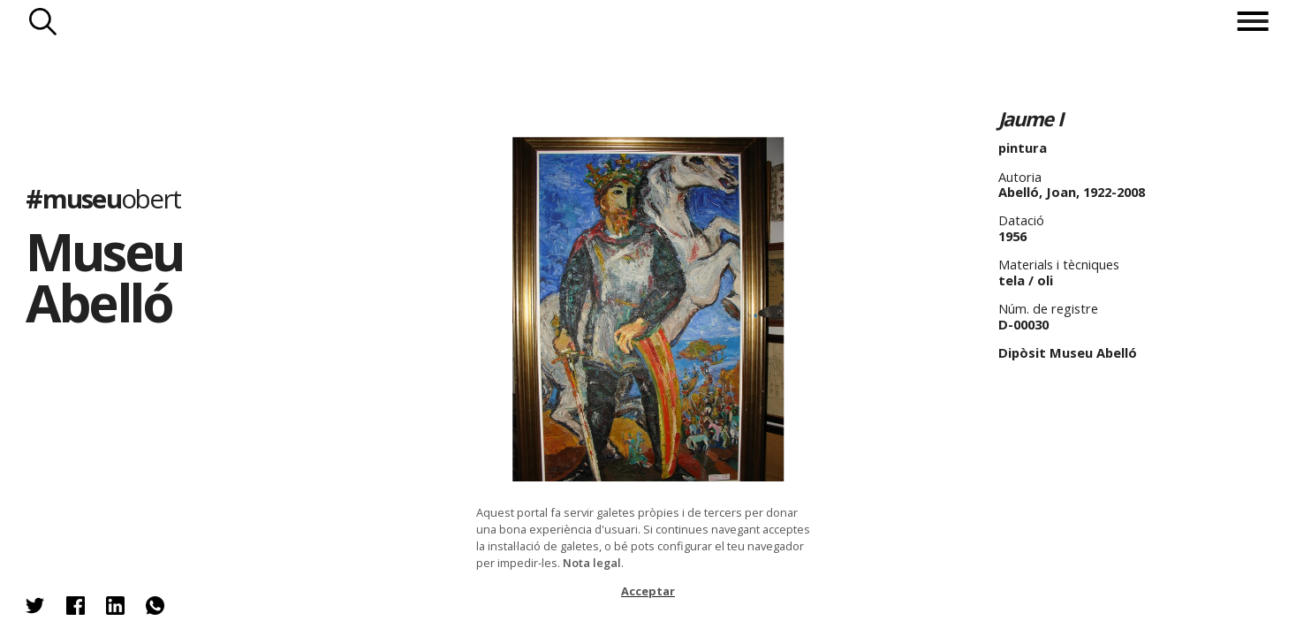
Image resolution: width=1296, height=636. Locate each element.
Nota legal (592, 563)
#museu (103, 198)
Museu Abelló (104, 277)
